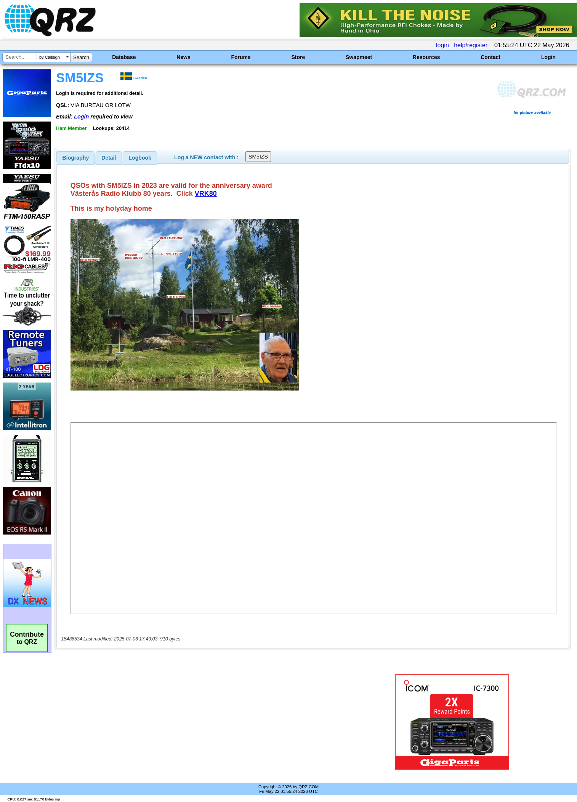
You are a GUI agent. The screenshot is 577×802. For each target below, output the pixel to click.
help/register (470, 45)
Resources (426, 57)
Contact (490, 57)
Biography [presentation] (76, 158)
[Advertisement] (200, 722)
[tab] (76, 157)
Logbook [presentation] (140, 158)
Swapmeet (359, 57)
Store (298, 57)
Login (548, 57)
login (442, 45)
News (183, 57)
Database (124, 57)
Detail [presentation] (108, 158)
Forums (240, 57)
